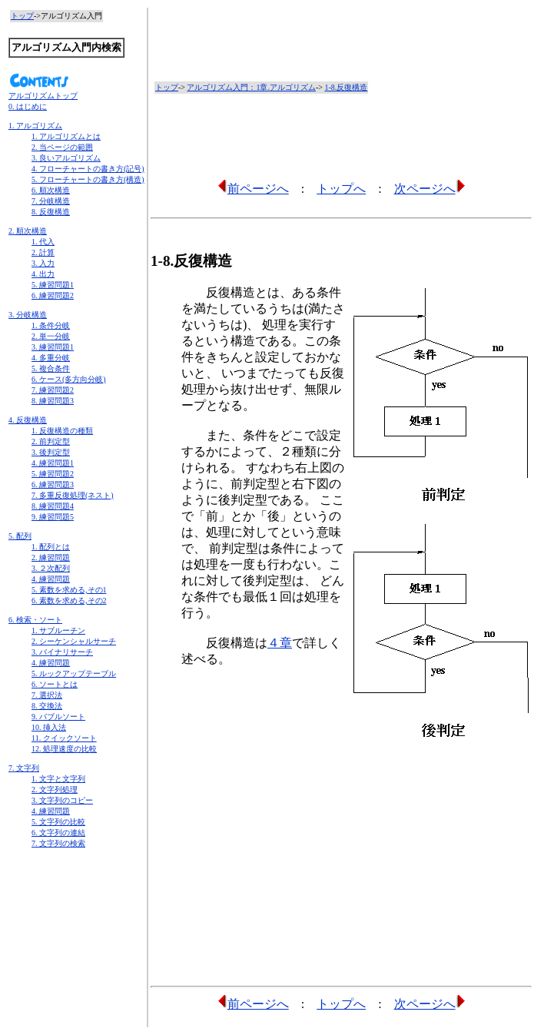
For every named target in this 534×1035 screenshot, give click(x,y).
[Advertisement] (76, 909)
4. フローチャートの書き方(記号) (88, 168)
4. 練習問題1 (53, 463)
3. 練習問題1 (53, 347)
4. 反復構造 (27, 420)
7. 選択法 (47, 695)
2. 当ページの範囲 (62, 147)
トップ (22, 16)
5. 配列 (20, 536)
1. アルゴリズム (35, 125)
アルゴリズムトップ (43, 95)
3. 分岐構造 (27, 314)
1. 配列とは (51, 546)
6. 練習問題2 (53, 295)
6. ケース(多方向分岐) (69, 379)
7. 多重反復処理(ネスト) (73, 495)
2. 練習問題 (51, 557)
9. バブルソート (58, 716)
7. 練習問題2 (53, 390)
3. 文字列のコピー (62, 800)
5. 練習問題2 (53, 473)
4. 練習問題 (51, 579)
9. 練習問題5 (53, 517)
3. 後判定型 (51, 452)
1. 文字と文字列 (58, 779)
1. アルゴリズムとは (66, 136)
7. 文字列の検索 (58, 843)
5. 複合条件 (51, 368)
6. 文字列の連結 (58, 832)
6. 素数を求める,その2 (69, 600)
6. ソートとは (55, 684)
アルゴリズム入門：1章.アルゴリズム (251, 87)
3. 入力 (43, 263)
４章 (279, 642)
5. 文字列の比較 (58, 822)
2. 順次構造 (27, 231)
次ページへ (430, 188)
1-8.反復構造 (345, 87)
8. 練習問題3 (53, 400)
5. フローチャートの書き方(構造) (88, 179)
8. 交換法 (47, 706)
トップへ (341, 188)
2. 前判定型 (51, 441)
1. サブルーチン (58, 630)
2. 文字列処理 (55, 789)
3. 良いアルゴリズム (66, 158)
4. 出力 (43, 274)
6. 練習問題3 (53, 484)
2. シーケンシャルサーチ (74, 641)
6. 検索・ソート (35, 619)
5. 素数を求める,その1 (69, 590)
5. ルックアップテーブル (74, 673)
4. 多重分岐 (51, 357)
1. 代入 (43, 241)
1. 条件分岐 (51, 325)
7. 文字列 (23, 768)
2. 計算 (43, 252)
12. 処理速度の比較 (64, 749)
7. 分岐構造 (51, 201)
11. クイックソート (64, 738)
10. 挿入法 (49, 727)
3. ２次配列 (51, 568)
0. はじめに (27, 106)
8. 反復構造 (51, 211)
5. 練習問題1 (53, 284)
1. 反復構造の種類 (62, 430)
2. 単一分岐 (51, 336)
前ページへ (253, 188)
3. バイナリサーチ (62, 652)
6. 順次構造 (51, 190)
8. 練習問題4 (53, 506)
